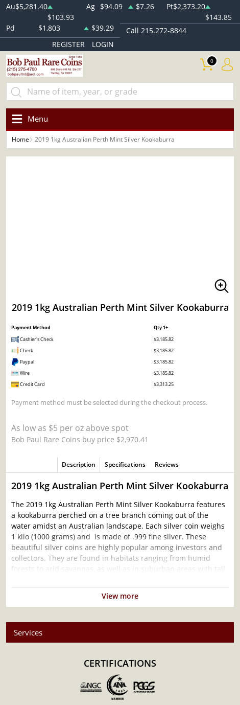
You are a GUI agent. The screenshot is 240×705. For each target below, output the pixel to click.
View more (120, 596)
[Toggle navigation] (28, 118)
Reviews (167, 464)
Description (78, 464)
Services (28, 632)
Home (20, 139)
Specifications (125, 464)
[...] (120, 91)
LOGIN (103, 44)
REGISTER (68, 44)
